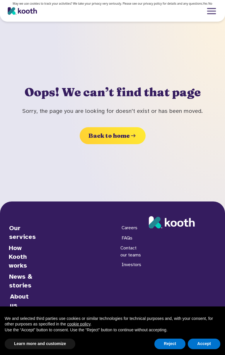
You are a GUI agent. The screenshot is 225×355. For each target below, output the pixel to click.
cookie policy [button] (78, 324)
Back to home (112, 135)
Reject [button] (170, 343)
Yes (205, 3)
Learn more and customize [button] (40, 343)
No (210, 3)
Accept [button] (204, 343)
